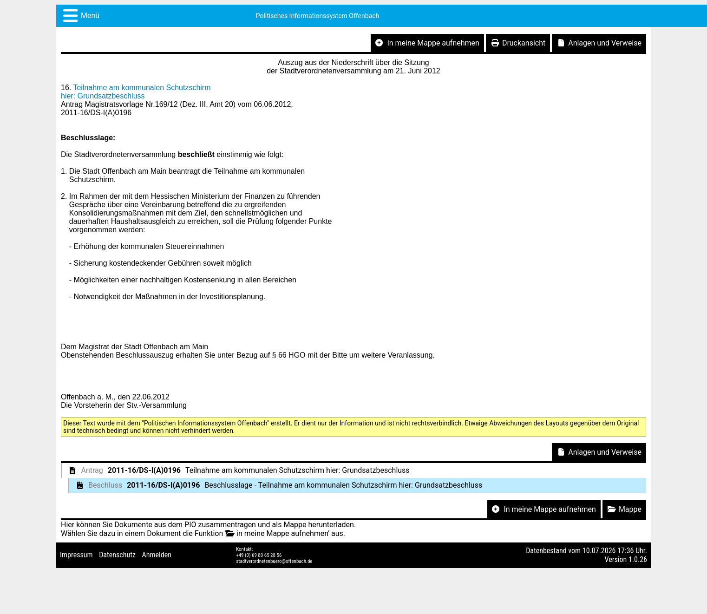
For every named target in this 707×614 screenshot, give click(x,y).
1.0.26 (637, 559)
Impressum (76, 554)
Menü (90, 15)
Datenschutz (117, 554)
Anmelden (156, 554)
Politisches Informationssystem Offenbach (318, 16)
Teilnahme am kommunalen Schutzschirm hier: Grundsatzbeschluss (136, 92)
